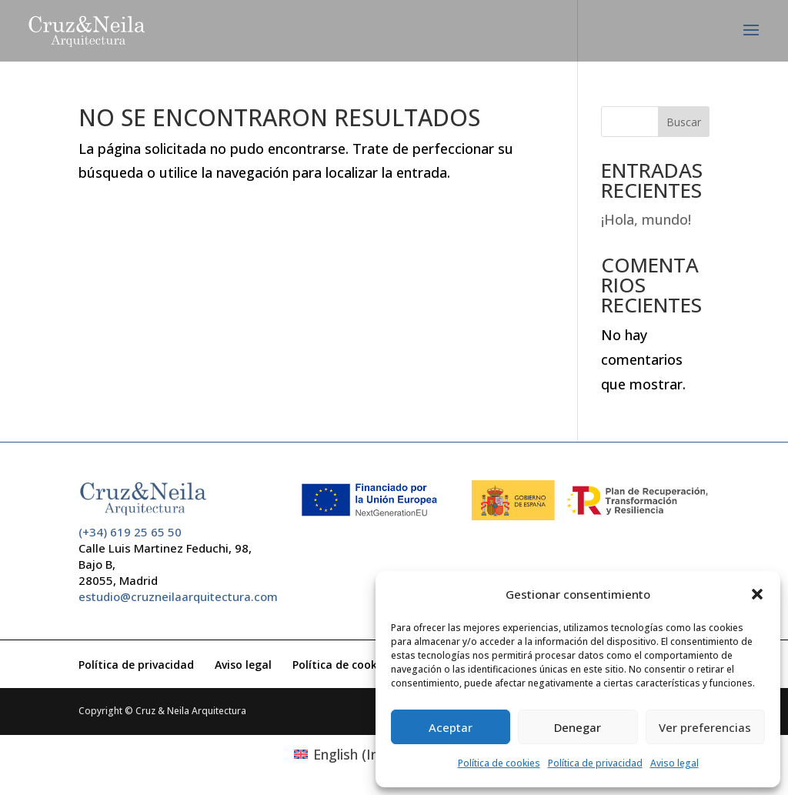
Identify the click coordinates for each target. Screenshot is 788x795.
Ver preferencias (705, 727)
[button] (757, 594)
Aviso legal (674, 763)
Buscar (683, 122)
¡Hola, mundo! (646, 219)
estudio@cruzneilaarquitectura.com (178, 596)
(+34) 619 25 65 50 (130, 531)
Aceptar (450, 727)
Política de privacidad (595, 763)
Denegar (577, 727)
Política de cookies (499, 763)
